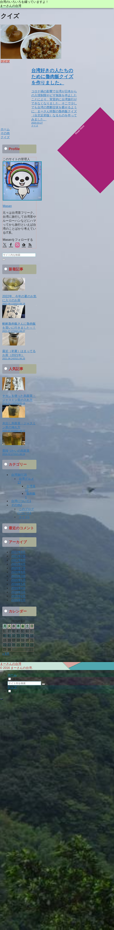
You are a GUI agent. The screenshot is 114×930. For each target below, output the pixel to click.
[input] (19, 255)
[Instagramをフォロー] (17, 245)
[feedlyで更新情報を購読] (24, 245)
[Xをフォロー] (5, 245)
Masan (7, 206)
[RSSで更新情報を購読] (30, 245)
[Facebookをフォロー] (11, 245)
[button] (3, 259)
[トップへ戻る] (1, 699)
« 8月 (5, 653)
